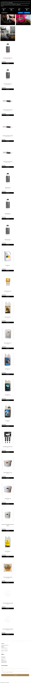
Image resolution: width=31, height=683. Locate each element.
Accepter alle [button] (27, 12)
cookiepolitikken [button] (10, 2)
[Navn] (15, 667)
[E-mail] (15, 670)
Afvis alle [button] (20, 12)
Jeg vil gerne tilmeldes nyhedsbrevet (10, 672)
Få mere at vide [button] (4, 12)
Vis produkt (7, 63)
